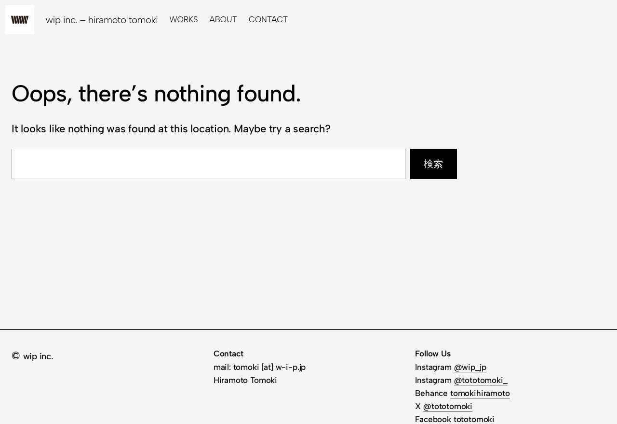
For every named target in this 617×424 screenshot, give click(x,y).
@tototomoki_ (481, 380)
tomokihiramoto (480, 393)
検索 (433, 164)
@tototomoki (447, 406)
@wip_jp (470, 367)
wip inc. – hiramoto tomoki (102, 20)
